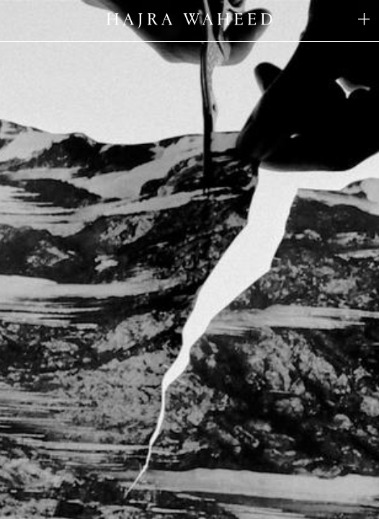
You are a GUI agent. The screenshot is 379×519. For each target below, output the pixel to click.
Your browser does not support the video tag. (189, 259)
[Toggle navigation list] (364, 20)
